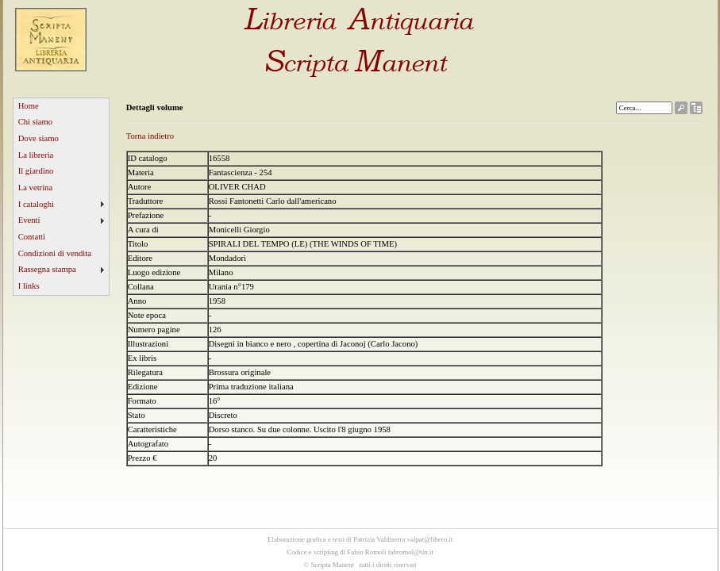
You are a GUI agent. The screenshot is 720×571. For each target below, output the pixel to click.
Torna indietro (150, 136)
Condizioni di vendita (54, 253)
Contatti (31, 236)
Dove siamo (38, 138)
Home (28, 106)
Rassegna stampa (47, 269)
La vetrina (35, 187)
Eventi (29, 220)
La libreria (36, 155)
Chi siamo (35, 121)
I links (29, 286)
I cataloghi (36, 204)
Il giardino (36, 171)
